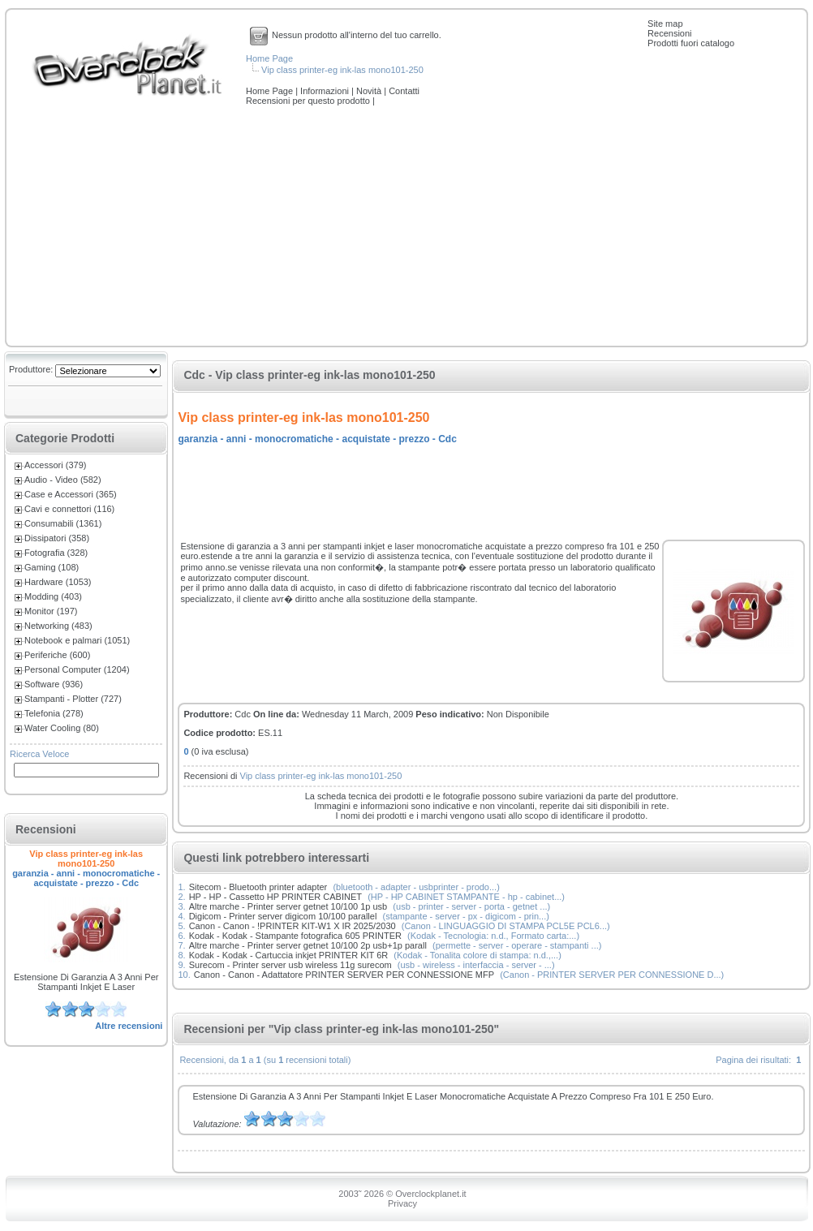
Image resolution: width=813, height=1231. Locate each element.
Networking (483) (58, 626)
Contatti (404, 91)
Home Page (269, 58)
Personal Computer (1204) (77, 669)
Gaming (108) (51, 567)
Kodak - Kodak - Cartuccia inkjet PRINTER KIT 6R (289, 955)
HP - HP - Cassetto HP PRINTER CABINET (275, 897)
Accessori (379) (55, 465)
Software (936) (53, 684)
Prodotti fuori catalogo (690, 43)
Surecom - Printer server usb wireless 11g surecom (290, 965)
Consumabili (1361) (62, 523)
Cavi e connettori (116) (69, 509)
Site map (664, 23)
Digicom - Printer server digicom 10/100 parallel (283, 916)
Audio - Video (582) (62, 479)
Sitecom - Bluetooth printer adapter (258, 887)
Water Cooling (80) (61, 728)
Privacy (402, 1203)
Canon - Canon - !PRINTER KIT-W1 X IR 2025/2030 (292, 926)
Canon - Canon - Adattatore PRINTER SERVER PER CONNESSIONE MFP (344, 974)
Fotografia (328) (56, 552)
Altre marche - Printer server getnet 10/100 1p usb (288, 906)
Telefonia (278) (54, 713)
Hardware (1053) (58, 582)
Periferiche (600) (57, 655)
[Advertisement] (406, 227)
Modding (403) (53, 596)
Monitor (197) (50, 611)
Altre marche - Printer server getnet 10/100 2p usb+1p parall (308, 945)
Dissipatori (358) (56, 538)
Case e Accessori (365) (70, 494)
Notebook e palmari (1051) (77, 640)
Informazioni (325, 91)
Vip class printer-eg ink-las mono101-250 (342, 70)
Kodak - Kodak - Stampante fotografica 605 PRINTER (295, 935)
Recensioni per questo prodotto (309, 100)
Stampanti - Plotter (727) (73, 699)
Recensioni (669, 33)
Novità (370, 91)
